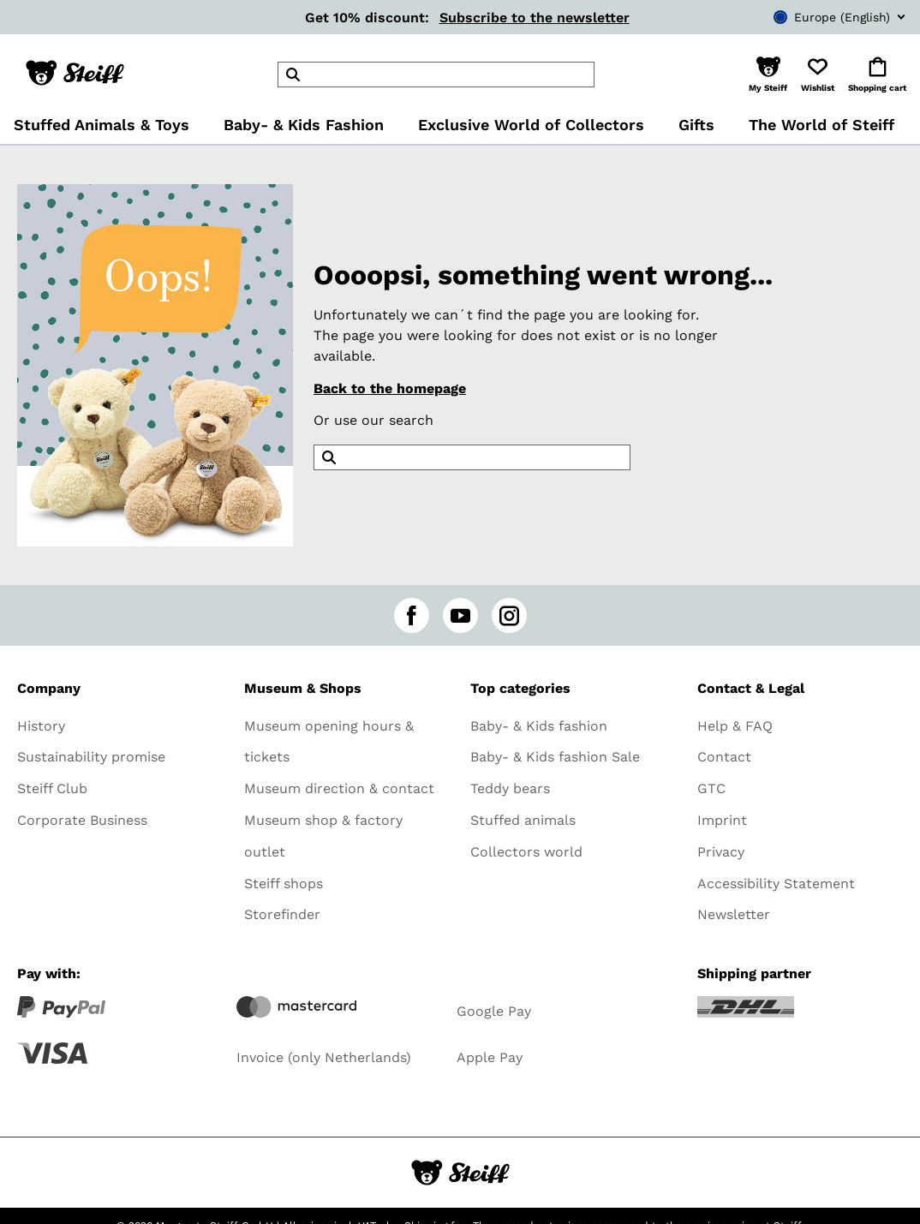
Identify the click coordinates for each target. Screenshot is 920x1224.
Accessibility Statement (776, 883)
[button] (768, 75)
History (41, 726)
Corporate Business (82, 820)
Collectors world (526, 852)
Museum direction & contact (339, 788)
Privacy (720, 852)
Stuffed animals (523, 820)
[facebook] (411, 615)
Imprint (722, 820)
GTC (711, 788)
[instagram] (509, 615)
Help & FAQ (735, 726)
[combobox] (813, 17)
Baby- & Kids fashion (538, 726)
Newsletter (733, 914)
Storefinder (282, 914)
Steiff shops (283, 883)
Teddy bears (510, 788)
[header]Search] (436, 74)
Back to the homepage (390, 388)
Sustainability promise (91, 757)
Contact (724, 757)
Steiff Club (52, 788)
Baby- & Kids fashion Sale (555, 757)
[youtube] (460, 615)
